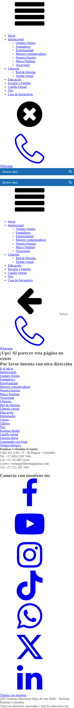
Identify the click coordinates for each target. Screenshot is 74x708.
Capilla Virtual (17, 87)
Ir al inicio (6, 368)
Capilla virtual (9, 434)
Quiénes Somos (26, 43)
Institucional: (8, 372)
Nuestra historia (26, 57)
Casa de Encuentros (20, 94)
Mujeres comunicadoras (31, 54)
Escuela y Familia (19, 83)
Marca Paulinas (25, 61)
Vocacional (23, 65)
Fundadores (23, 46)
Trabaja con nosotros (13, 695)
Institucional (16, 39)
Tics (10, 90)
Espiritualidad (25, 50)
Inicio (11, 35)
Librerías (13, 68)
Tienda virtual (25, 76)
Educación (14, 79)
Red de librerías (26, 72)
